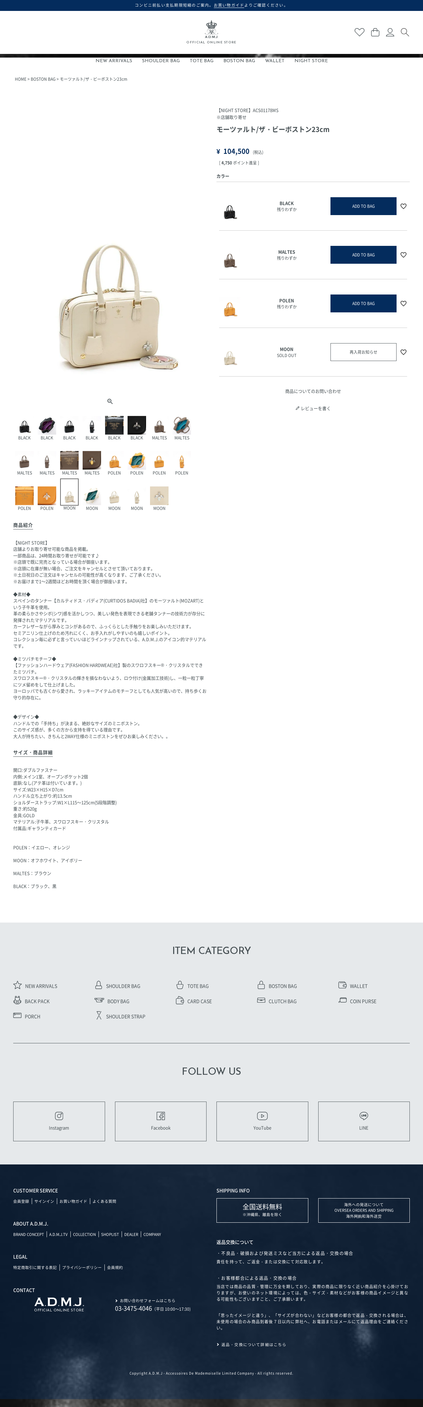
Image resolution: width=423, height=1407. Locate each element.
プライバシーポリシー (82, 1274)
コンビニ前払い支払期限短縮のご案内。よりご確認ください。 (211, 5)
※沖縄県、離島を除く (262, 1217)
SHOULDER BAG (161, 61)
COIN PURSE (357, 1001)
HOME (20, 79)
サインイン (44, 1208)
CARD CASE (194, 1001)
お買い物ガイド (73, 1208)
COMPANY (159, 1241)
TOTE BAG (201, 61)
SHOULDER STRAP (120, 1016)
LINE (364, 1125)
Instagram (59, 1125)
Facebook (160, 1125)
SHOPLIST (115, 1241)
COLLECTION (87, 1241)
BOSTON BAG (239, 61)
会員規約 (115, 1274)
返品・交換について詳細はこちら (254, 1352)
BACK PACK (31, 1001)
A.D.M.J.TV (60, 1241)
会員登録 (21, 1208)
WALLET (275, 61)
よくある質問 (104, 1208)
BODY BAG (112, 1001)
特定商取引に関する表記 (35, 1274)
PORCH (26, 1016)
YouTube (262, 1125)
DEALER (137, 1241)
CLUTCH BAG (277, 1001)
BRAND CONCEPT (29, 1241)
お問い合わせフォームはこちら (147, 1307)
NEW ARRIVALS (114, 61)
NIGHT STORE (311, 61)
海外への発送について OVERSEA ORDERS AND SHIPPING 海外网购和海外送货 (364, 1218)
